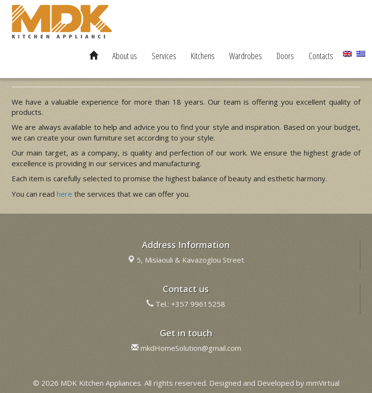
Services (164, 56)
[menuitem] (347, 54)
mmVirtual (323, 383)
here (64, 194)
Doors (285, 56)
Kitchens (203, 56)
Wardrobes (245, 56)
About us (124, 56)
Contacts (321, 56)
